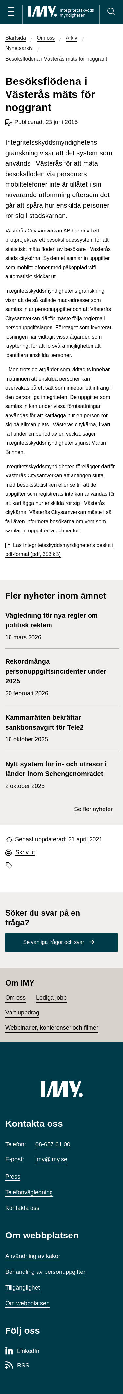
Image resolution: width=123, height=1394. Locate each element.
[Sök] (111, 12)
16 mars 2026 (59, 625)
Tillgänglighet (22, 1287)
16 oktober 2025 (59, 728)
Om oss (15, 997)
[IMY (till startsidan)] (62, 1089)
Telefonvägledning (29, 1192)
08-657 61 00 (52, 1144)
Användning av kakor (32, 1256)
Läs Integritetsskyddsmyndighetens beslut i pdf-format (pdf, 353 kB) (59, 549)
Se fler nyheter (93, 809)
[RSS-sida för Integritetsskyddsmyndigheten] (17, 1365)
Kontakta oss (22, 1208)
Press (12, 1176)
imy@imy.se (51, 1159)
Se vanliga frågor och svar (53, 942)
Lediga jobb (51, 997)
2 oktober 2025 (59, 774)
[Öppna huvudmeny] (11, 12)
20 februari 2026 (59, 677)
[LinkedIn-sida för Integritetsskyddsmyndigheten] (22, 1351)
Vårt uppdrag (22, 1012)
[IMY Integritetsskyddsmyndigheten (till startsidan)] (61, 12)
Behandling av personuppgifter (45, 1272)
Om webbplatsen (27, 1303)
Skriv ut (25, 852)
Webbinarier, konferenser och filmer (51, 1027)
